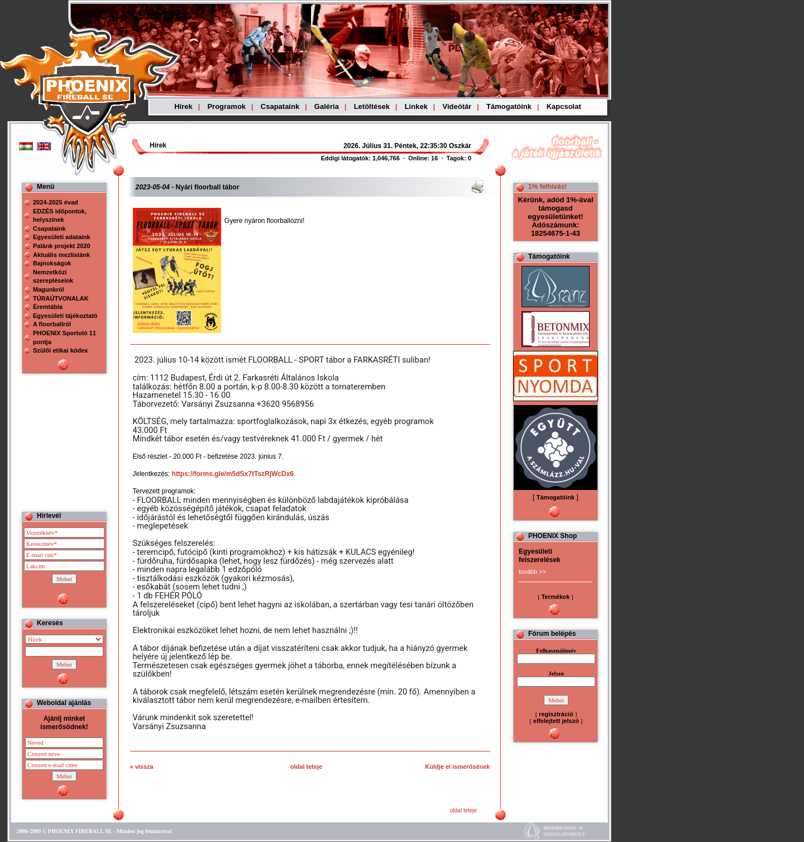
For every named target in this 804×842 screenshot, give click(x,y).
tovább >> (532, 571)
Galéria (326, 106)
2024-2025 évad (55, 202)
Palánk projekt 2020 (61, 245)
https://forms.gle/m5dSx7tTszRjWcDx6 (233, 474)
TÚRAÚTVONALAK (61, 298)
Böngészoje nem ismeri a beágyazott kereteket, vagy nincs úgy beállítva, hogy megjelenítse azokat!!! (369, 145)
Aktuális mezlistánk (61, 254)
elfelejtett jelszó (556, 720)
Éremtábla (48, 306)
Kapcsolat (564, 106)
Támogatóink (509, 106)
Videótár (457, 106)
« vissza (142, 766)
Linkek (416, 106)
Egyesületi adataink (61, 237)
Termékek (556, 596)
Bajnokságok (52, 263)
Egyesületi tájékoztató (65, 315)
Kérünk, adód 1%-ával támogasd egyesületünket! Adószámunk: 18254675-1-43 (555, 216)
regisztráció (556, 714)
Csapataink (280, 106)
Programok (226, 106)
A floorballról (52, 324)
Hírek (183, 106)
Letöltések (372, 106)
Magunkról (48, 289)
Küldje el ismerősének (457, 766)
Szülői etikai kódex (60, 350)
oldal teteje (306, 766)
